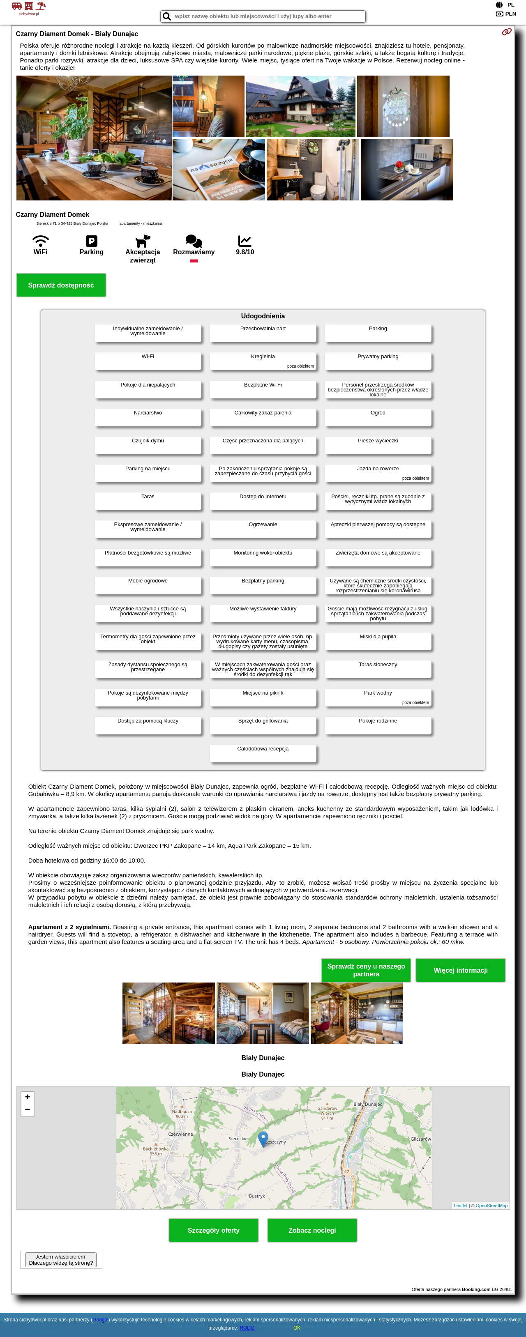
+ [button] (27, 1098)
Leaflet (461, 1205)
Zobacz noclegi (312, 1230)
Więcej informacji (461, 970)
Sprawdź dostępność (61, 285)
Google (100, 1320)
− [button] (27, 1110)
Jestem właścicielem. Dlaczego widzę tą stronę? (61, 1260)
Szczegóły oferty (214, 1230)
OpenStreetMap (492, 1205)
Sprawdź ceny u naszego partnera (366, 970)
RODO (247, 1328)
